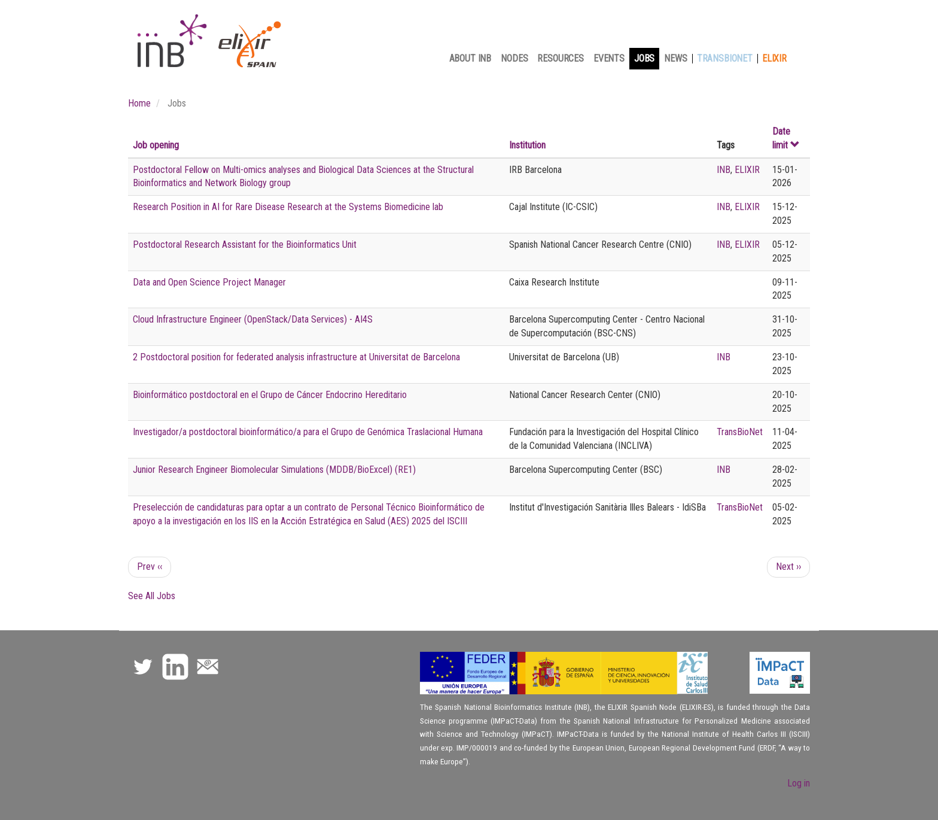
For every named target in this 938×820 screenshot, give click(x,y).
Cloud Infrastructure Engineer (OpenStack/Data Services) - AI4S (253, 319)
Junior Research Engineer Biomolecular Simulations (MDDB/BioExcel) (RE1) (274, 469)
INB (723, 169)
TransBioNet (725, 58)
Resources (560, 58)
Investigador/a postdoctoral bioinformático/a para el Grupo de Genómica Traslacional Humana (308, 432)
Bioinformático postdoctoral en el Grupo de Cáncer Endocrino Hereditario (270, 394)
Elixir (774, 58)
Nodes (514, 58)
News (675, 58)
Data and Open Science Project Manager (209, 282)
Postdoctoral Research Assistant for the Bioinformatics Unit (245, 244)
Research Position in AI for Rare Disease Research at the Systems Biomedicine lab (288, 206)
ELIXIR (747, 169)
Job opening (156, 145)
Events (609, 58)
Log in (798, 783)
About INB (470, 58)
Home (139, 103)
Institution (527, 145)
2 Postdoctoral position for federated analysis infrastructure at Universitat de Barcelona (296, 357)
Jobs (644, 58)
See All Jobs (151, 596)
